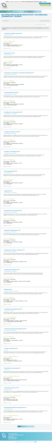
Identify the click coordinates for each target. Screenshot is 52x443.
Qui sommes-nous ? (12, 433)
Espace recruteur (44, 3)
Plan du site (11, 436)
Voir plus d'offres (26, 426)
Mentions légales (12, 437)
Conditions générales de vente (15, 435)
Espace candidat (45, 5)
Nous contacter (12, 438)
